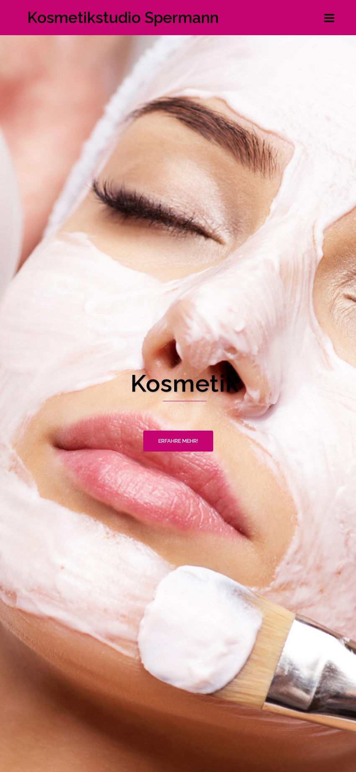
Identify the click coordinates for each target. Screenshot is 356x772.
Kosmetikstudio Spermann (123, 17)
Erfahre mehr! (178, 441)
